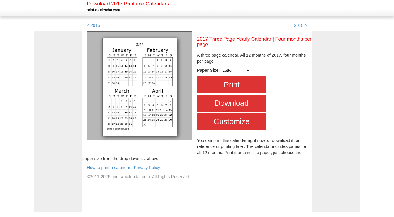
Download (232, 103)
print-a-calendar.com (103, 10)
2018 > (300, 25)
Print (232, 84)
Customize (232, 121)
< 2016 (93, 25)
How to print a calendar (108, 167)
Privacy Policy (147, 167)
